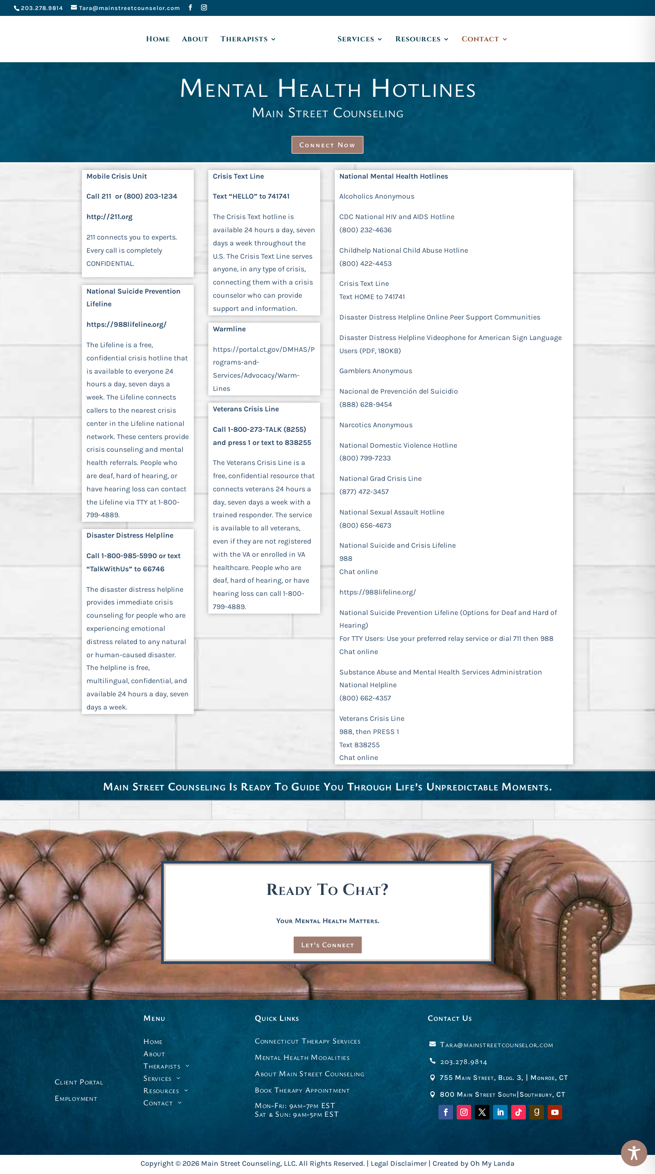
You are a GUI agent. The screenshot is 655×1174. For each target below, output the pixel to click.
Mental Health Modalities (302, 1057)
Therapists (244, 40)
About (195, 40)
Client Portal (79, 1081)
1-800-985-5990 (129, 555)
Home (158, 40)
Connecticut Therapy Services (308, 1040)
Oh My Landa (492, 1163)
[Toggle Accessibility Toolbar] (634, 1153)
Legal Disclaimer (399, 1163)
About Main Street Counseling (310, 1073)
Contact (480, 40)
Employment (76, 1098)
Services (356, 40)
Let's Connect (327, 944)
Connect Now (327, 145)
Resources (418, 40)
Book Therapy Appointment (302, 1089)
